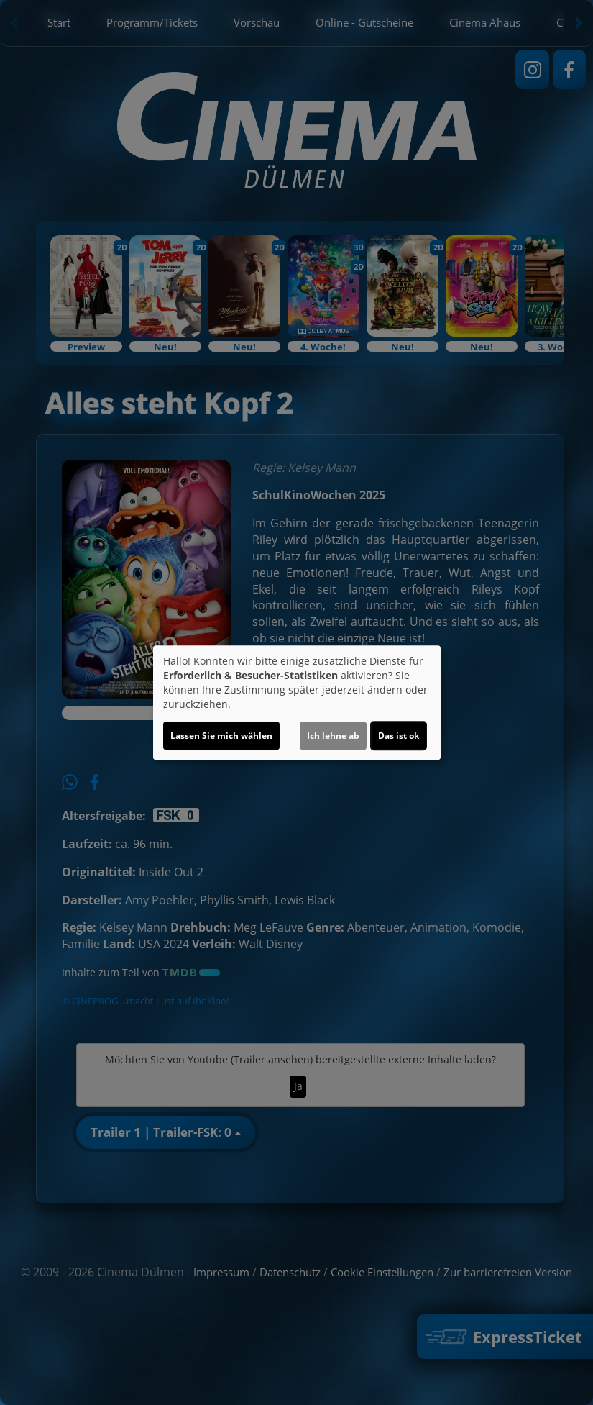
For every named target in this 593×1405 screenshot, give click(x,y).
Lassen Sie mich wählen (221, 735)
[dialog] (297, 702)
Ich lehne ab (333, 735)
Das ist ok (398, 735)
